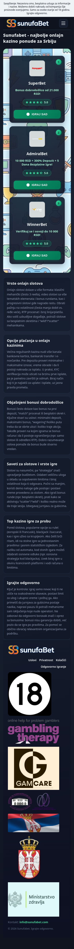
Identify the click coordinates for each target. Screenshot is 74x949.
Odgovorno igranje (53, 666)
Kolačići (61, 660)
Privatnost (46, 660)
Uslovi (32, 660)
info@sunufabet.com (34, 922)
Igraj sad (36, 114)
